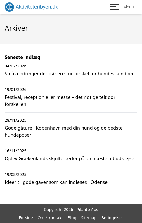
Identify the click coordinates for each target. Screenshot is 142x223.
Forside (26, 217)
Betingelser (112, 217)
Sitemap (89, 217)
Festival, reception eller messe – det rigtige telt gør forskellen (60, 100)
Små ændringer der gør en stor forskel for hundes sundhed (70, 73)
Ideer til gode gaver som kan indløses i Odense (56, 182)
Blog (71, 217)
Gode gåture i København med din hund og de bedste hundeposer (64, 131)
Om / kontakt (50, 217)
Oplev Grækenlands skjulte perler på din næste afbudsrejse (69, 158)
